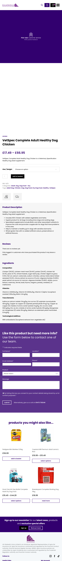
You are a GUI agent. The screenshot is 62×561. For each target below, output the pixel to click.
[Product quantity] (5, 176)
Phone (34, 360)
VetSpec (52, 188)
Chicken (18, 188)
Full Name (6, 351)
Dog (17, 186)
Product (5, 370)
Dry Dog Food (37, 188)
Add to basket (18, 176)
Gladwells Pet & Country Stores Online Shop (10, 5)
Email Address (7, 361)
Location (35, 351)
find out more (36, 528)
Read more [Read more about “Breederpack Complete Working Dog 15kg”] (46, 501)
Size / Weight (7, 169)
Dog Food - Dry (24, 186)
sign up (23, 528)
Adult (13, 186)
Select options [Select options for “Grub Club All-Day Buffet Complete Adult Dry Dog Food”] (16, 501)
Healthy (46, 188)
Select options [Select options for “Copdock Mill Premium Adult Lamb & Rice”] (46, 461)
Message (5, 379)
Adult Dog (10, 188)
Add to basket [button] (16, 459)
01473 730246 (40, 403)
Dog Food (28, 188)
